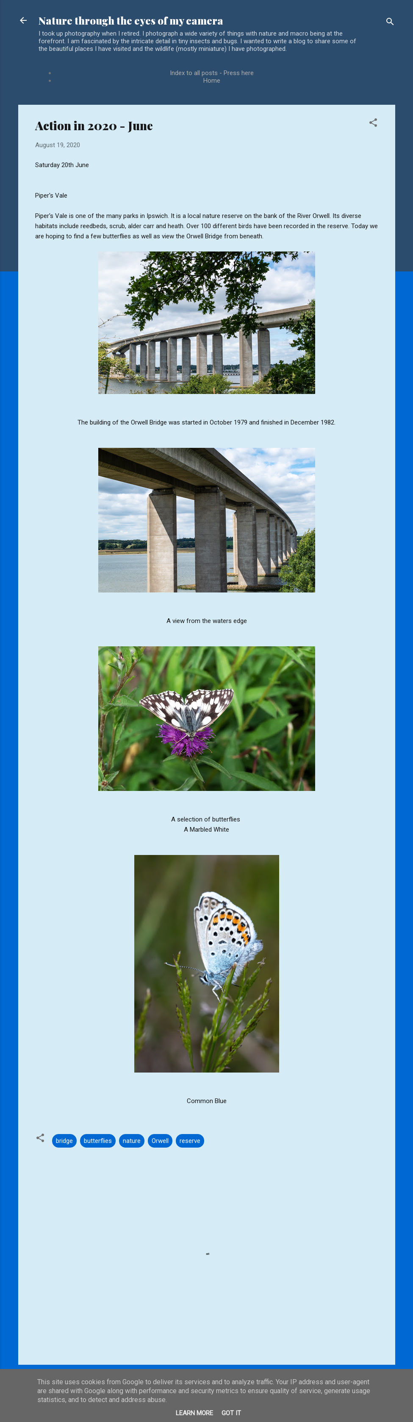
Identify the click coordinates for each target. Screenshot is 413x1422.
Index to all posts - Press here (212, 73)
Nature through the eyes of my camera (131, 20)
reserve (190, 1141)
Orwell (160, 1141)
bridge (64, 1141)
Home (211, 80)
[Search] (390, 23)
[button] (373, 124)
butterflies (98, 1141)
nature (132, 1141)
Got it (231, 1413)
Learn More (194, 1413)
